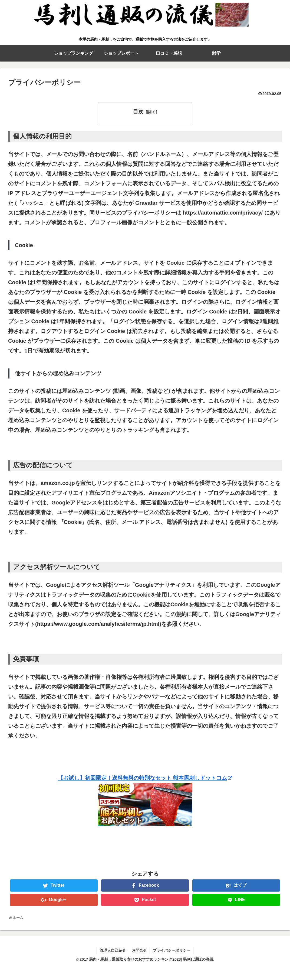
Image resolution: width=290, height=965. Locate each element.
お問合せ (139, 950)
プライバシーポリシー (171, 950)
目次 (138, 112)
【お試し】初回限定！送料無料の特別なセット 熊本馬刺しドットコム (145, 778)
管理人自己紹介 (113, 950)
